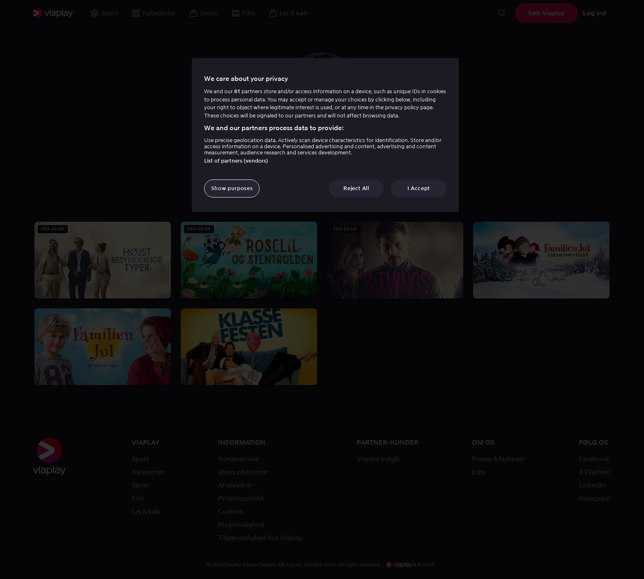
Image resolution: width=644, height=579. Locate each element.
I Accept (418, 188)
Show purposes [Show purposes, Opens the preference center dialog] (232, 188)
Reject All (356, 188)
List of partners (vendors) (236, 161)
